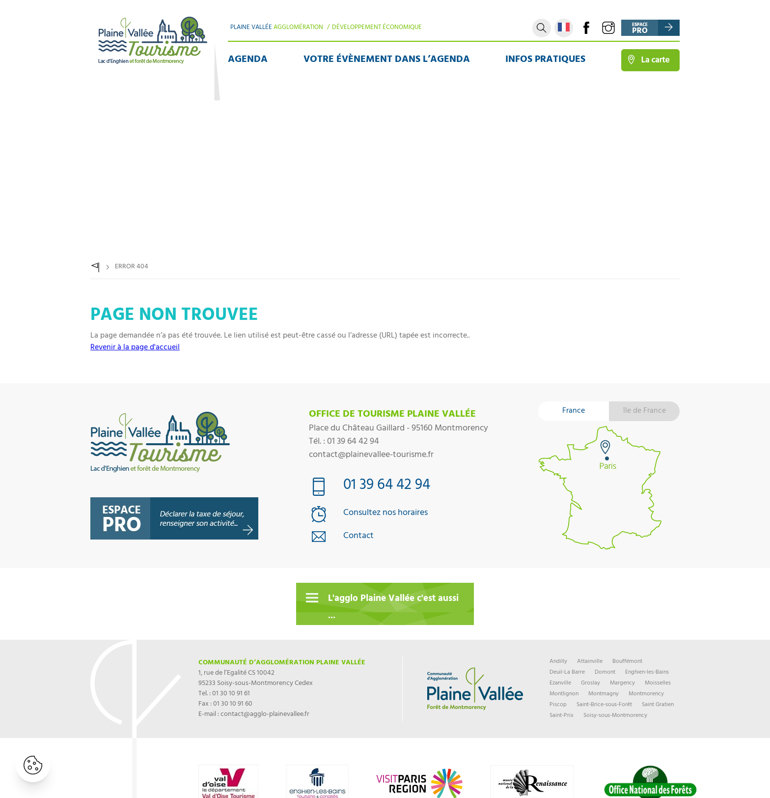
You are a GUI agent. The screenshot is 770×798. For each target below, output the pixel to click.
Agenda (248, 60)
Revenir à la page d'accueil (135, 348)
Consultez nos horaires (385, 513)
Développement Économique (377, 28)
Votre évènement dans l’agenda (386, 60)
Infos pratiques (545, 60)
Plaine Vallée (276, 28)
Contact (358, 536)
